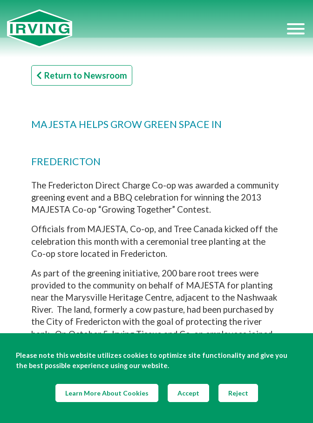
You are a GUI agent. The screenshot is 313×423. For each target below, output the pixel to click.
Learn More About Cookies (107, 393)
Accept (188, 393)
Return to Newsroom (81, 75)
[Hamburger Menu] (296, 28)
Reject (238, 393)
